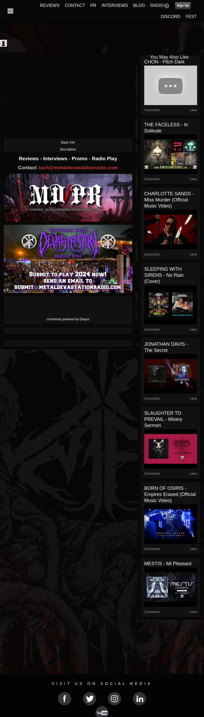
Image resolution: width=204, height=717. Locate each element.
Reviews (29, 158)
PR (93, 5)
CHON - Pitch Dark (164, 61)
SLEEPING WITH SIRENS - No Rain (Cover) (164, 275)
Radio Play (104, 158)
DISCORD (170, 16)
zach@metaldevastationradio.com (78, 167)
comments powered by (68, 319)
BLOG (139, 5)
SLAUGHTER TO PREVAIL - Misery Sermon (163, 419)
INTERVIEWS (114, 5)
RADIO (157, 5)
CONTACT (75, 5)
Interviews (56, 158)
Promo (80, 158)
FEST (191, 16)
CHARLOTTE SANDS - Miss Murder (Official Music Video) (169, 200)
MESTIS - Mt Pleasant (168, 563)
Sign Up (183, 5)
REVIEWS (50, 5)
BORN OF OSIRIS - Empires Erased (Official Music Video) (170, 494)
